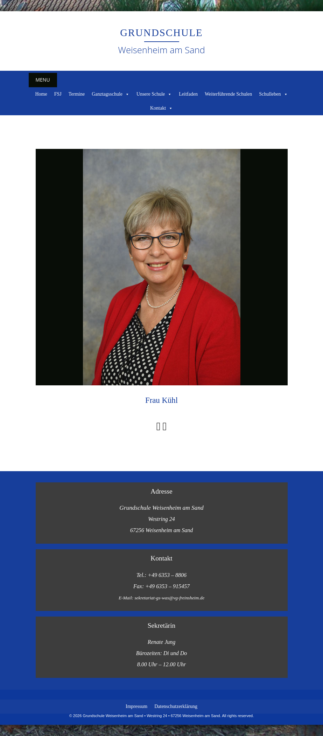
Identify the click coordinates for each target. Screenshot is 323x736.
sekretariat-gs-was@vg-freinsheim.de (169, 597)
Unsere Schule (154, 94)
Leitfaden (188, 94)
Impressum (136, 706)
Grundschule (161, 32)
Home (41, 94)
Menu (43, 79)
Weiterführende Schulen (228, 94)
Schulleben (273, 94)
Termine (77, 94)
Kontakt (161, 108)
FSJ (58, 94)
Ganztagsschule (110, 94)
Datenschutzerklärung (175, 706)
